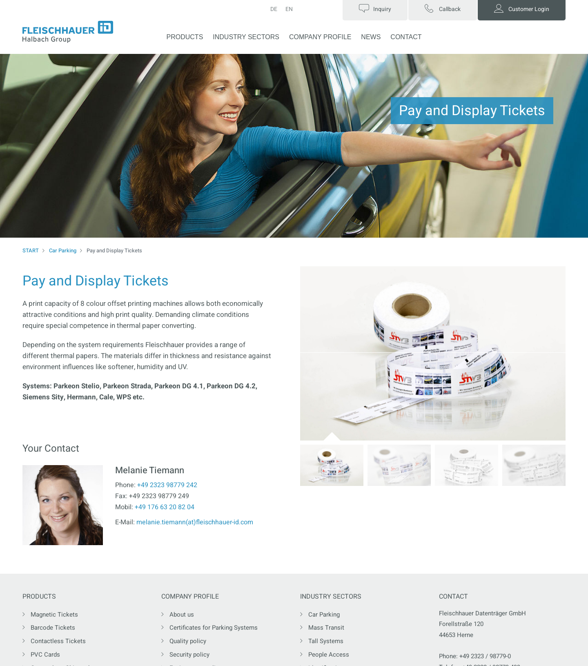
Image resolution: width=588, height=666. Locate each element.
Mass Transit (326, 627)
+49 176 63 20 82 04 (164, 507)
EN (289, 9)
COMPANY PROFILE (320, 36)
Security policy (189, 654)
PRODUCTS (185, 36)
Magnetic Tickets (54, 614)
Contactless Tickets (58, 641)
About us (181, 614)
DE (273, 9)
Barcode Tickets (53, 627)
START (30, 250)
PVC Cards (45, 654)
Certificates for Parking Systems (213, 627)
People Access (328, 654)
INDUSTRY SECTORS (246, 36)
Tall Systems (325, 641)
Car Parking (62, 250)
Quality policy (187, 641)
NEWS (371, 36)
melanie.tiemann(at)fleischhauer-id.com (194, 522)
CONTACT (405, 36)
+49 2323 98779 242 (167, 485)
